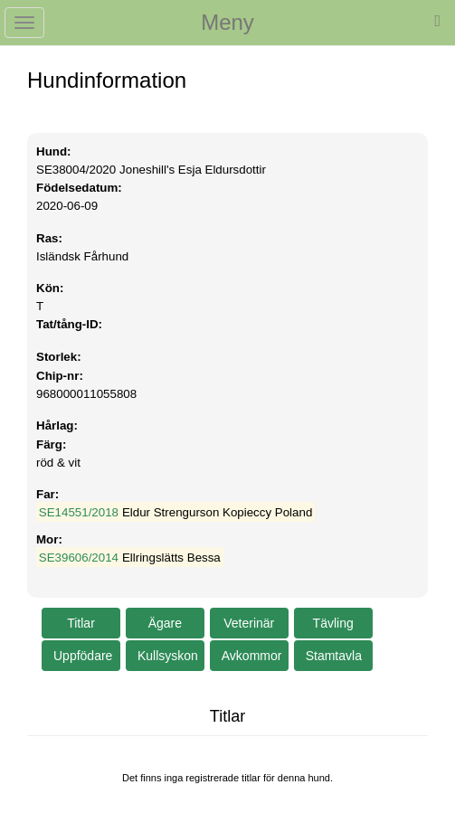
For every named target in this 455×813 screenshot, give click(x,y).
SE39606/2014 (78, 557)
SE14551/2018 (78, 512)
